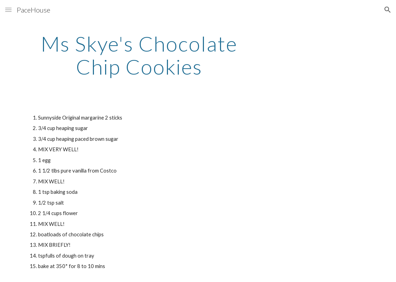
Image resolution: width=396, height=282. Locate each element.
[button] (8, 9)
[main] (139, 55)
